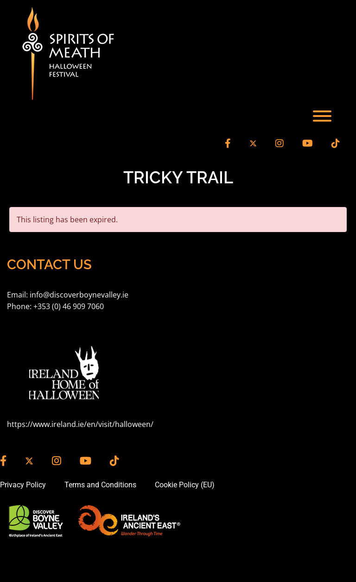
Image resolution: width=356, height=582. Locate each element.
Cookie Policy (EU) (185, 484)
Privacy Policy (23, 484)
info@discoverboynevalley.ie (79, 295)
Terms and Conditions (100, 484)
